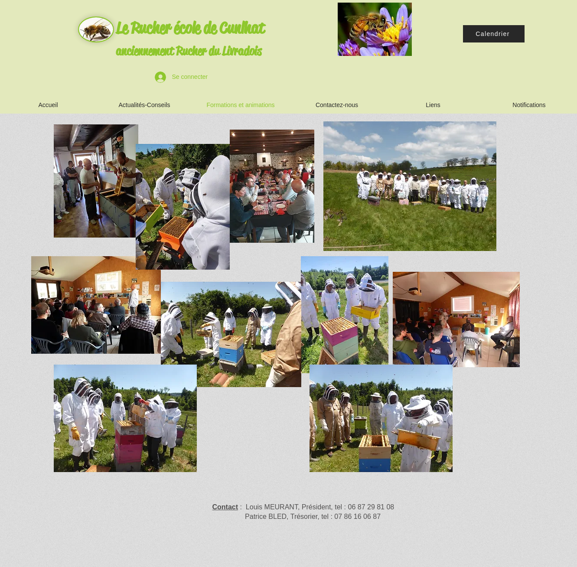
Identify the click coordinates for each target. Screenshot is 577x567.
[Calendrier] (494, 33)
